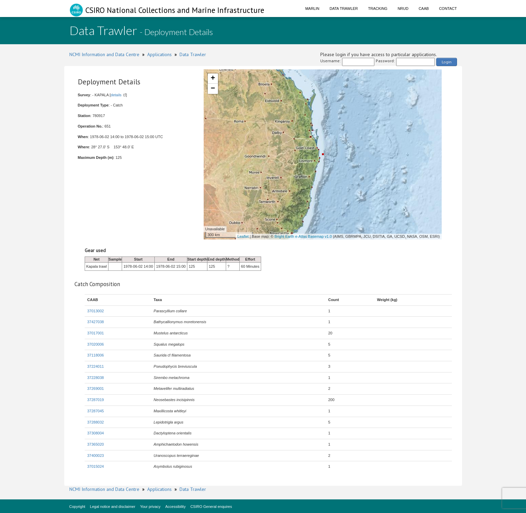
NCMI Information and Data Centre (104, 54)
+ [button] (212, 78)
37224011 (95, 366)
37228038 (95, 378)
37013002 (95, 311)
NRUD (402, 8)
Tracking (378, 8)
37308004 (95, 433)
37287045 (95, 411)
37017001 (95, 333)
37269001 (95, 388)
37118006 (95, 355)
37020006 (95, 344)
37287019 (95, 400)
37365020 (95, 444)
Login (447, 61)
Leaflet (243, 236)
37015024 (95, 466)
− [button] (212, 89)
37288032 (95, 422)
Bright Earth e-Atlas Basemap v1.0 (303, 236)
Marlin (312, 8)
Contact (448, 8)
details (116, 95)
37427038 (95, 322)
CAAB (424, 8)
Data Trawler (343, 8)
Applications (159, 54)
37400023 (95, 455)
